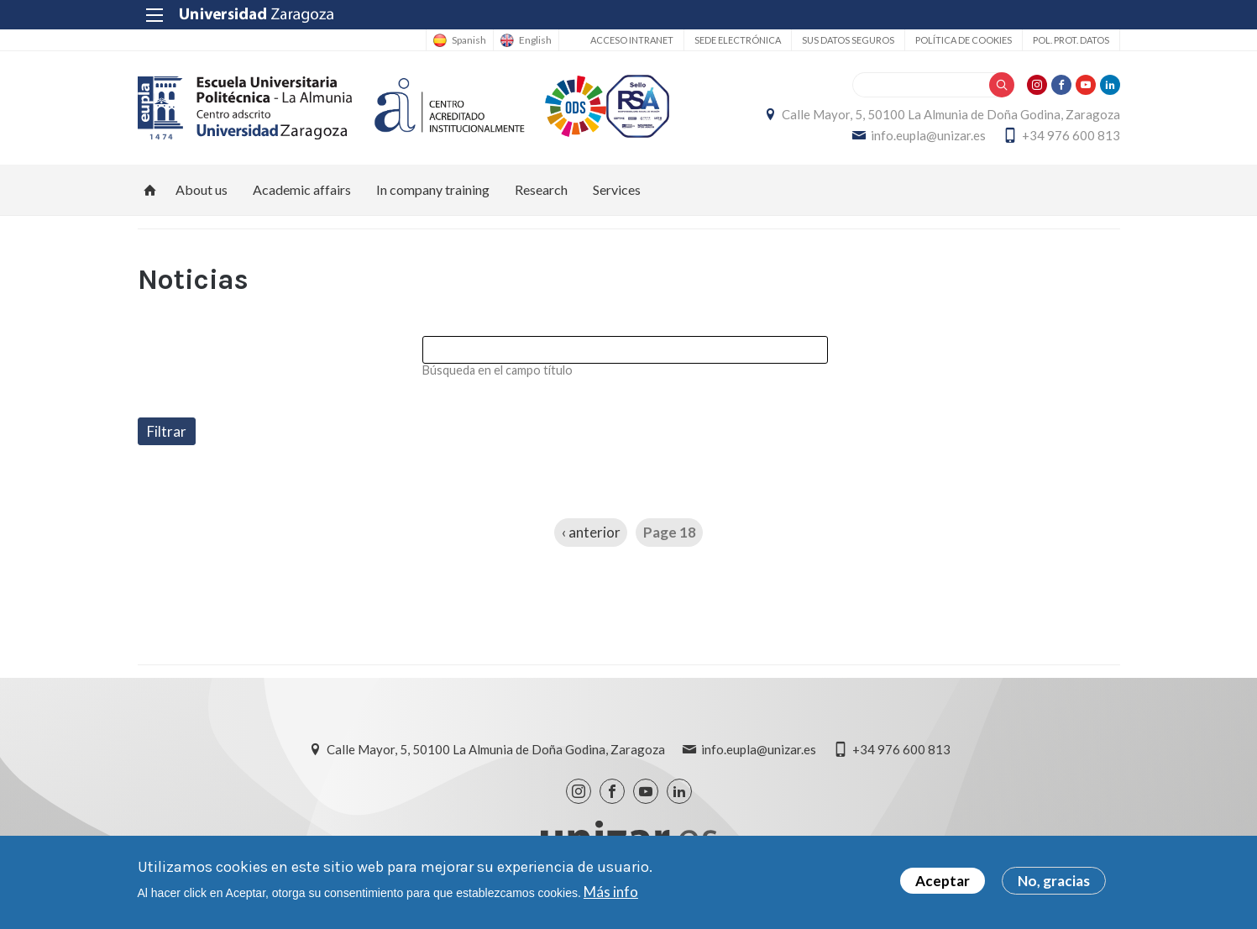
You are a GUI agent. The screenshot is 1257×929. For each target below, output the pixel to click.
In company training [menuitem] (433, 189)
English (535, 40)
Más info (611, 896)
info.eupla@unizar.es (928, 135)
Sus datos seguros (848, 39)
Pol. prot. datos (1071, 39)
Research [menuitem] (541, 189)
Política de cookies (963, 39)
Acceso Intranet (631, 39)
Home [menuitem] (150, 190)
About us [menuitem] (201, 189)
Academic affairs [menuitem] (302, 189)
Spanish (469, 40)
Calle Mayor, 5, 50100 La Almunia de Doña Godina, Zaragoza (951, 114)
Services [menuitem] (617, 189)
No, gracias (1054, 885)
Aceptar (942, 885)
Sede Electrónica (737, 39)
